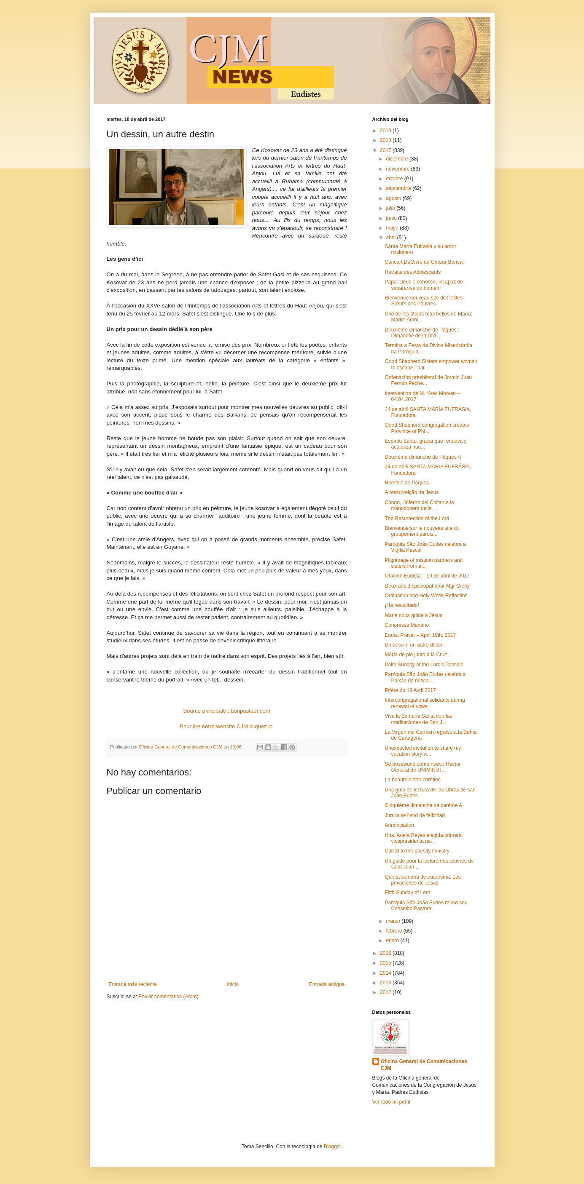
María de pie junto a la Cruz (416, 654)
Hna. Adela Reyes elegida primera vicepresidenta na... (423, 838)
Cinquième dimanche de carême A (423, 805)
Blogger (332, 1146)
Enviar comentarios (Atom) (169, 997)
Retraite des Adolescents (413, 272)
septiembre (399, 188)
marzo (393, 921)
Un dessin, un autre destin (414, 645)
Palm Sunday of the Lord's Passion (424, 665)
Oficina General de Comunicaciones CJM (424, 1065)
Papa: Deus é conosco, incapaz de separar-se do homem (424, 285)
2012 (386, 992)
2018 (386, 140)
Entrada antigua (327, 984)
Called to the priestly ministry (417, 851)
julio (391, 208)
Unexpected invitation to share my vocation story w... (423, 751)
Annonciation (399, 825)
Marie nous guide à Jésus (413, 615)
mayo (393, 228)
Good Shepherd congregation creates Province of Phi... (427, 428)
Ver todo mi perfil (391, 1102)
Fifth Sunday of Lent (407, 892)
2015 (386, 963)
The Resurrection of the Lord (417, 518)
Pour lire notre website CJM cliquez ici (227, 726)
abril (391, 238)
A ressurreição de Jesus (412, 492)
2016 (386, 953)
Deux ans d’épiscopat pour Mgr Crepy (427, 586)
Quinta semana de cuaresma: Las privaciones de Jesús (422, 880)
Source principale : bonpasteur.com (226, 711)
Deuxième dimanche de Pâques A (423, 457)
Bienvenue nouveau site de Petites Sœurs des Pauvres (424, 301)
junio (392, 218)
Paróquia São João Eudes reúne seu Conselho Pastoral (426, 905)
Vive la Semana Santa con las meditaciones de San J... (418, 719)
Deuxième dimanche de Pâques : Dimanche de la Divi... (422, 333)
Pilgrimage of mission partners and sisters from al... (424, 563)
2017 (386, 150)
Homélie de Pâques (407, 483)
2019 (386, 131)
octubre (395, 179)
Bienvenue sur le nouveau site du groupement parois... (422, 531)
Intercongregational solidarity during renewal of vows (425, 703)
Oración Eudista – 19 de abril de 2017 (427, 576)
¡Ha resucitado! (402, 605)
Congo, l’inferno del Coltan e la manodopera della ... (419, 505)
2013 (386, 983)
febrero (394, 931)
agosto (394, 198)
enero (393, 940)
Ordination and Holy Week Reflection (426, 596)
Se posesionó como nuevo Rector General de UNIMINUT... (422, 767)
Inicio (233, 984)
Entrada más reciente (133, 984)
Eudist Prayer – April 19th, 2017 (420, 635)
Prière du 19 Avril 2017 (410, 690)
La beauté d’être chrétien (413, 780)
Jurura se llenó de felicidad (415, 815)
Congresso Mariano (407, 625)
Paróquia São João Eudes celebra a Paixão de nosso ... (425, 677)
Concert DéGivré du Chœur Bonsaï (424, 262)
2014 (386, 973)
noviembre (398, 169)
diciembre (397, 159)
